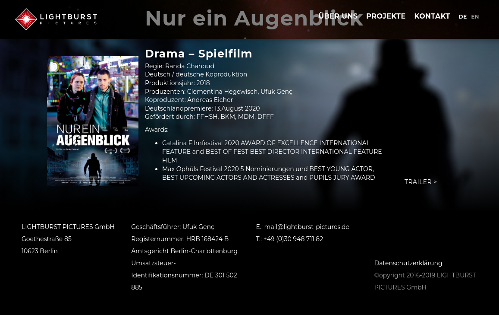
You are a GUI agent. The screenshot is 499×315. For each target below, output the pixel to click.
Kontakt (432, 16)
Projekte (385, 16)
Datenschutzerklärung (408, 263)
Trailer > (421, 182)
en (475, 16)
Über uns (338, 16)
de (463, 16)
